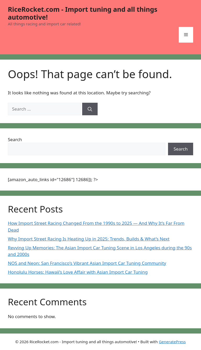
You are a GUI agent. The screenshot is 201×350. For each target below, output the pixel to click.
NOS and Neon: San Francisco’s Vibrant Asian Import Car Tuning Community (87, 263)
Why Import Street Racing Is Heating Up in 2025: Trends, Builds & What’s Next (89, 239)
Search (15, 139)
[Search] (90, 109)
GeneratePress (172, 341)
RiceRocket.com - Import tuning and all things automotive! (82, 13)
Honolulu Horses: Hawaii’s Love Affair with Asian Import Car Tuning (78, 272)
